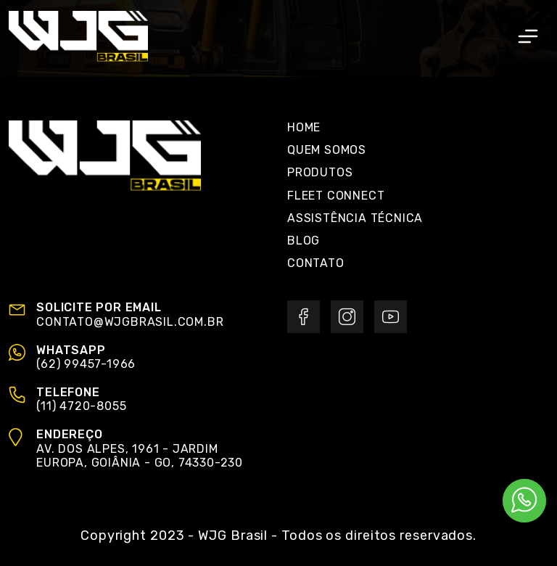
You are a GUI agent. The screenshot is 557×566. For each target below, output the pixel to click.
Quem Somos (326, 150)
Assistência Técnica (355, 218)
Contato (315, 263)
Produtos (319, 172)
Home (304, 127)
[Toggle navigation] (528, 36)
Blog (303, 240)
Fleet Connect (335, 195)
